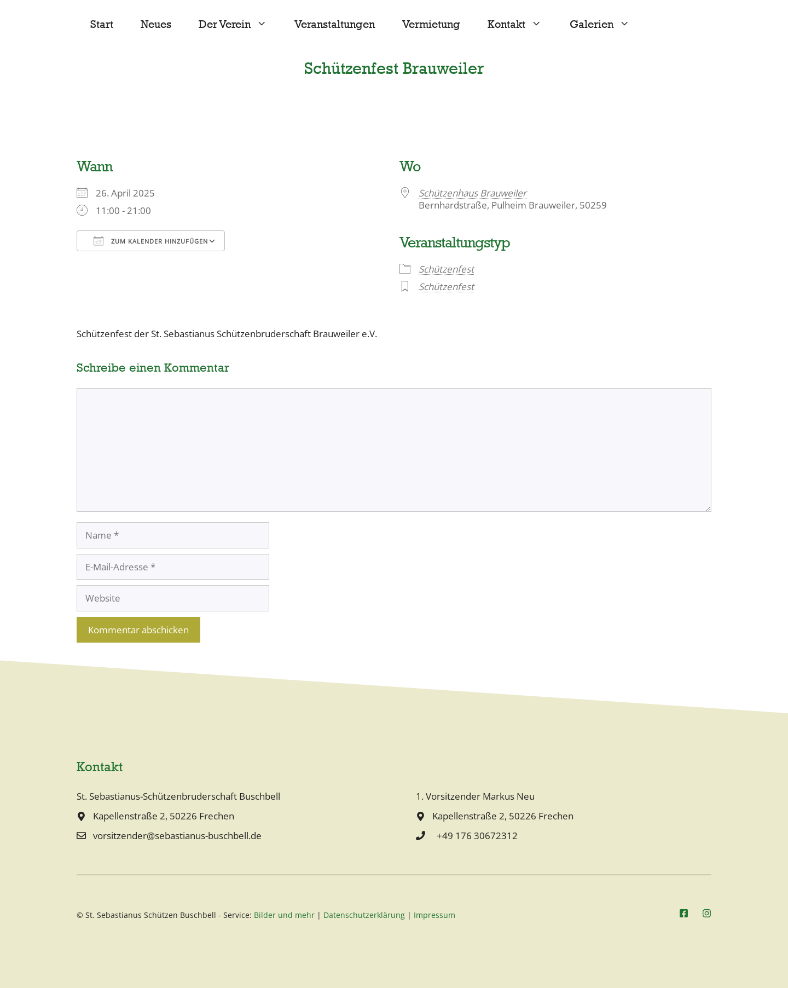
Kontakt (521, 24)
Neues (156, 24)
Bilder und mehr (284, 915)
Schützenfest (446, 269)
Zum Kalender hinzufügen (151, 241)
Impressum (434, 915)
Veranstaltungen (334, 24)
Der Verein (240, 24)
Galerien (607, 24)
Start (101, 24)
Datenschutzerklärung (364, 915)
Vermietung (431, 24)
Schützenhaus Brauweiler (472, 193)
